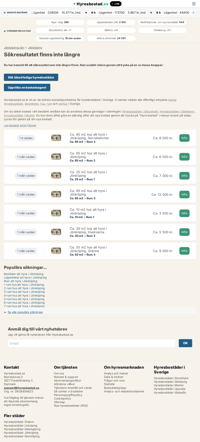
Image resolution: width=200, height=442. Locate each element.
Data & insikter (113, 377)
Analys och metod (116, 373)
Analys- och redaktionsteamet (124, 391)
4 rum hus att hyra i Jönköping (24, 295)
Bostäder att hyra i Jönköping (24, 274)
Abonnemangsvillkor (67, 380)
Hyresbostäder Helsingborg (22, 429)
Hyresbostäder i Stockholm (140, 111)
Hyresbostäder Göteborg (170, 381)
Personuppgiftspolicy (68, 395)
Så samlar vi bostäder (68, 391)
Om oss (59, 373)
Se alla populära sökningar (25, 312)
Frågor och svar (114, 380)
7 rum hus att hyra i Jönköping (24, 306)
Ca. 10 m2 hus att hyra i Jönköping (88, 211)
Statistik (109, 384)
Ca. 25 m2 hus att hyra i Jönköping (88, 174)
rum (49, 103)
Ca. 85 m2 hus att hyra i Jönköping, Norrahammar (89, 136)
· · (54, 12)
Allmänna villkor (64, 384)
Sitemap (59, 402)
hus (42, 103)
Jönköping (35, 47)
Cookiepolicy (62, 398)
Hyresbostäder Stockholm (171, 378)
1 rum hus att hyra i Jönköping (24, 284)
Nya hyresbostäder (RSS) (71, 405)
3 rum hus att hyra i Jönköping (24, 291)
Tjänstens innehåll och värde (73, 387)
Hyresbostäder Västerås (170, 392)
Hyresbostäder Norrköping (22, 436)
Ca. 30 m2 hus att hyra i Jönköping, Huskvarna (88, 230)
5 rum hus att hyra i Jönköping (24, 299)
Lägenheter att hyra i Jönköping (25, 277)
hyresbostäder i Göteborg (177, 111)
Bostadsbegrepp (115, 387)
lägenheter (32, 103)
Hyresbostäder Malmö (168, 385)
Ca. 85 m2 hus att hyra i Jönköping (88, 192)
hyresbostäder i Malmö (19, 115)
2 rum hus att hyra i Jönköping (24, 288)
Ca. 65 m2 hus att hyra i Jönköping (88, 155)
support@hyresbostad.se (21, 387)
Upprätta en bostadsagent (27, 87)
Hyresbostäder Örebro (19, 421)
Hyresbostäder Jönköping (21, 432)
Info (184, 138)
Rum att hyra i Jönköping (20, 281)
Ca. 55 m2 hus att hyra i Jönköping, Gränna (88, 249)
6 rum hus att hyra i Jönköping (24, 302)
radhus (62, 103)
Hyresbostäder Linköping (21, 425)
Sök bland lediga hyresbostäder (31, 77)
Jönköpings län (14, 47)
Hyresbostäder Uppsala (169, 388)
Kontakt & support (66, 377)
